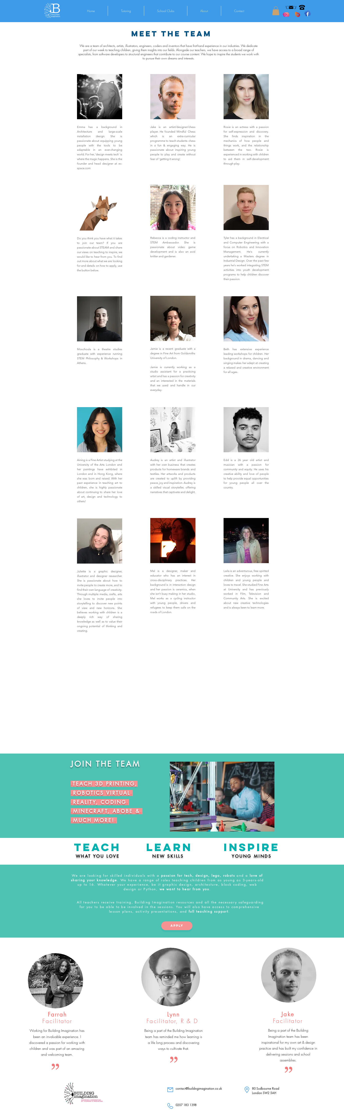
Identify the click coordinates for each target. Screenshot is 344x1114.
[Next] (268, 796)
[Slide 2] (225, 824)
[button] (276, 10)
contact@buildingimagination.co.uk (199, 1089)
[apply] (176, 925)
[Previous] (176, 796)
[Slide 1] (220, 825)
